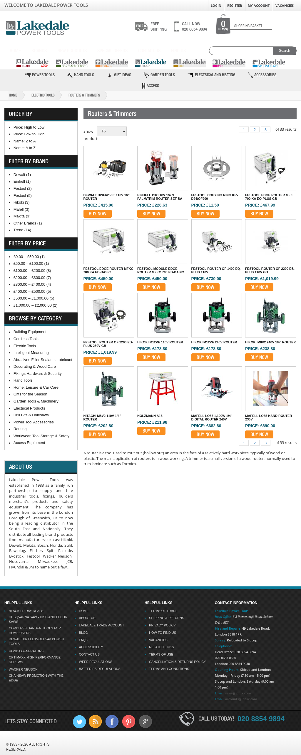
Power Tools (40, 74)
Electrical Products (29, 408)
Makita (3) (22, 216)
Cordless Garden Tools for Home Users (35, 630)
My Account (259, 5)
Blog (83, 632)
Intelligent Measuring (31, 352)
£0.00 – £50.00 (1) (29, 257)
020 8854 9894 (194, 26)
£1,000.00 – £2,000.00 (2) (36, 305)
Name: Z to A (25, 141)
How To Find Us (162, 632)
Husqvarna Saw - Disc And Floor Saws (38, 619)
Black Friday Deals (26, 611)
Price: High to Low (29, 127)
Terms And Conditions (169, 669)
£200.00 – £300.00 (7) (32, 277)
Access (150, 86)
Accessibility (91, 647)
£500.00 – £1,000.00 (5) (34, 298)
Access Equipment (29, 442)
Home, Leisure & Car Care (36, 387)
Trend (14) (22, 230)
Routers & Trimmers (84, 95)
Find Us (178, 50)
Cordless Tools (26, 339)
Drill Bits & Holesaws (31, 415)
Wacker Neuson (23, 669)
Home (15, 50)
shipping (158, 26)
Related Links (161, 647)
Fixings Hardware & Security (38, 373)
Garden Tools (159, 75)
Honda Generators (26, 651)
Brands (39, 50)
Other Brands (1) (28, 223)
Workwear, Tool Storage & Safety (41, 436)
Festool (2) (23, 188)
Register (234, 5)
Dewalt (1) (22, 174)
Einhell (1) (22, 181)
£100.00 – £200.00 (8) (32, 270)
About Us (87, 618)
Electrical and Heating (211, 74)
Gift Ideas (119, 75)
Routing (20, 429)
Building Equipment (30, 332)
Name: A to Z (25, 148)
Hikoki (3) (22, 202)
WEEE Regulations (95, 661)
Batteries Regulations (100, 669)
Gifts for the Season (30, 394)
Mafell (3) (21, 209)
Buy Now (97, 213)
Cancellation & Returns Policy (177, 661)
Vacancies (284, 5)
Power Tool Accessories (34, 422)
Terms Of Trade (163, 611)
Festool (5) (23, 195)
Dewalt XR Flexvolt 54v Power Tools (36, 641)
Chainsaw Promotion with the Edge (36, 678)
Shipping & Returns (166, 618)
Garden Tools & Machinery (36, 401)
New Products (72, 50)
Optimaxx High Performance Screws (35, 660)
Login (216, 5)
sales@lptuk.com (238, 693)
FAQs (83, 640)
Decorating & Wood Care (35, 366)
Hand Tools (80, 75)
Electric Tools (42, 95)
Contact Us (149, 50)
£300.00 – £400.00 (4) (32, 284)
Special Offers (112, 50)
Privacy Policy (162, 625)
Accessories (262, 75)
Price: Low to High (29, 134)
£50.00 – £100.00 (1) (31, 263)
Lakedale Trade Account (101, 625)
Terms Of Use (161, 654)
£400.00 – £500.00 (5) (32, 291)
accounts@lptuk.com (241, 699)
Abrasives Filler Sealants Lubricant (43, 359)
